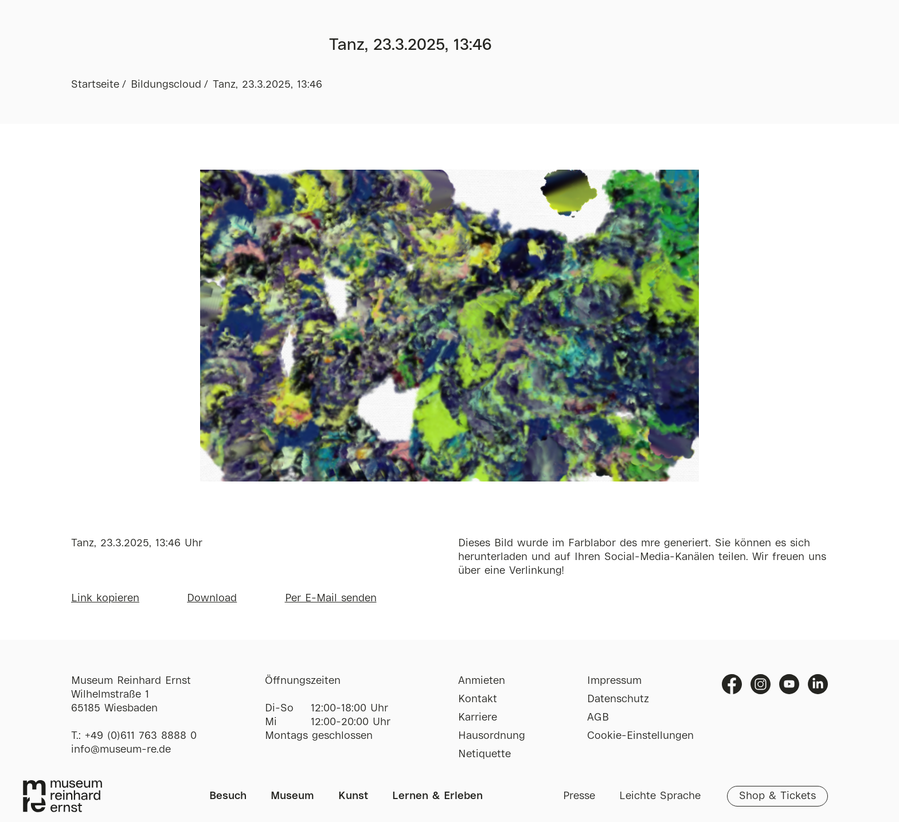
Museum (292, 796)
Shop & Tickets (777, 796)
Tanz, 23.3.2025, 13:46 (267, 84)
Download (212, 598)
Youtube (789, 684)
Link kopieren (105, 598)
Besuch (228, 796)
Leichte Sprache (660, 796)
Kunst (353, 796)
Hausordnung (491, 736)
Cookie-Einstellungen (640, 736)
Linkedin (818, 684)
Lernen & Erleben (437, 796)
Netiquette (484, 754)
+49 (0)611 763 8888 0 (141, 736)
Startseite (95, 84)
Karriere (477, 717)
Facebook (732, 684)
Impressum (614, 681)
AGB (598, 717)
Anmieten (481, 681)
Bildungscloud (166, 84)
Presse (579, 796)
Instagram (761, 684)
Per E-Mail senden (331, 598)
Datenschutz (618, 699)
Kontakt (477, 699)
